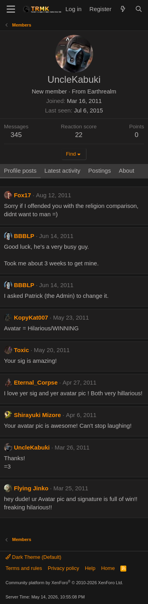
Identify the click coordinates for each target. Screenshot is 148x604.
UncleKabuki (32, 447)
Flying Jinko (31, 488)
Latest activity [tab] (63, 170)
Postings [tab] (99, 170)
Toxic (21, 350)
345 (16, 135)
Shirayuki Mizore (37, 415)
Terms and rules (24, 568)
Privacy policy (63, 568)
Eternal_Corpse (36, 382)
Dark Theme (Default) (33, 557)
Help (90, 568)
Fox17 (22, 195)
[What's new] (123, 9)
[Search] (138, 9)
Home (108, 568)
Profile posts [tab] (20, 170)
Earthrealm (101, 91)
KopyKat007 (31, 317)
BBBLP (24, 235)
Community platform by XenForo (64, 582)
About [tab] (126, 170)
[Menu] (11, 9)
